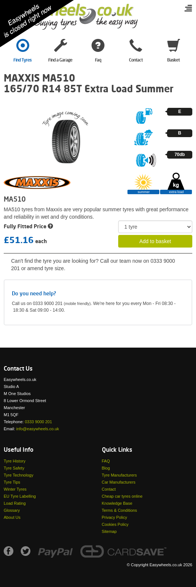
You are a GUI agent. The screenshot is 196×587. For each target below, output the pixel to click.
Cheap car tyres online (122, 496)
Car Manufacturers (119, 482)
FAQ (106, 461)
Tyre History (15, 461)
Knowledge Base (117, 503)
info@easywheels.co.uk (37, 429)
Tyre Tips (12, 482)
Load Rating (15, 503)
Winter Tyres (15, 489)
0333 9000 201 (38, 421)
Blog (106, 468)
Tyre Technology (18, 475)
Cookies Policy (115, 524)
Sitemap (109, 531)
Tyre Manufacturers (119, 475)
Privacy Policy (114, 517)
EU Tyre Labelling (20, 496)
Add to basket (155, 241)
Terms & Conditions (119, 510)
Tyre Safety (14, 468)
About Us (12, 517)
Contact (109, 489)
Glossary (12, 510)
